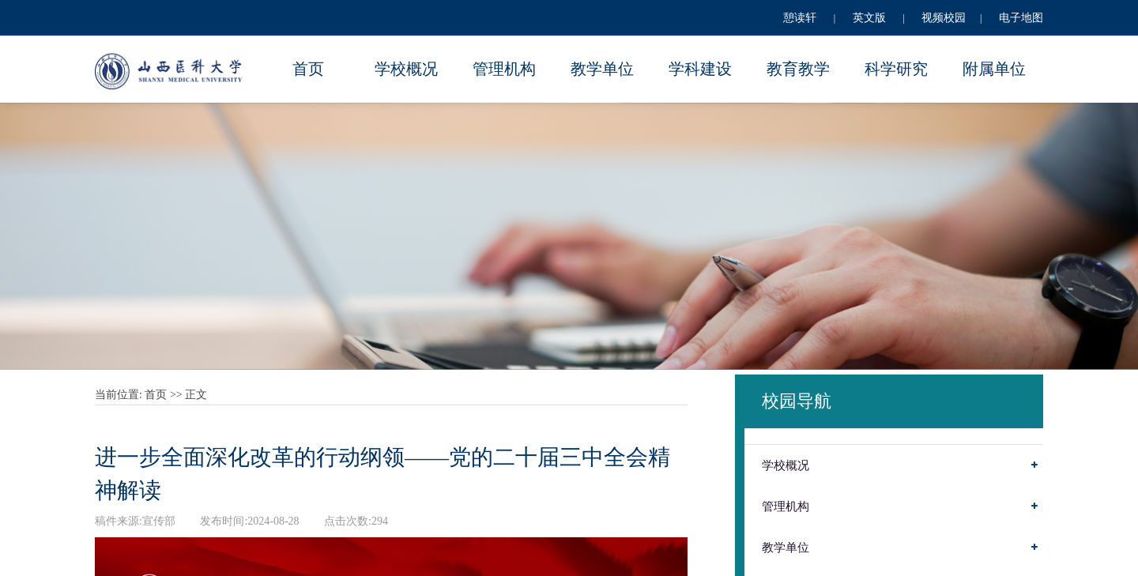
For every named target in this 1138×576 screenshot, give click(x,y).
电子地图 (1021, 18)
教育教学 (798, 68)
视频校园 (943, 18)
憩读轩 (799, 18)
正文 (196, 395)
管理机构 (504, 68)
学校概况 (406, 68)
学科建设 (700, 68)
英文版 (869, 18)
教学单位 (602, 68)
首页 (308, 68)
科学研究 (896, 68)
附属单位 (994, 68)
